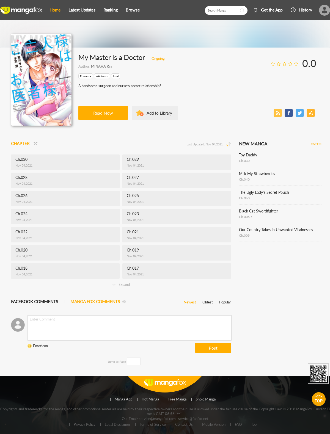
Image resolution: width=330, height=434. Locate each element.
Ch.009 (244, 235)
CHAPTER (25, 143)
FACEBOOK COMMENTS (34, 301)
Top (254, 424)
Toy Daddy (248, 155)
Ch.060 (244, 198)
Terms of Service (153, 424)
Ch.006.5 (245, 217)
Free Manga (177, 399)
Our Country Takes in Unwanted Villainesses (276, 229)
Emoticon (40, 346)
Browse (133, 9)
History (305, 9)
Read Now (103, 112)
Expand (121, 284)
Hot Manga (150, 399)
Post (213, 347)
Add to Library (159, 112)
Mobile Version (214, 424)
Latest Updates (81, 9)
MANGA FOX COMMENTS (98, 301)
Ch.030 (244, 161)
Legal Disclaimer (117, 424)
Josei (116, 76)
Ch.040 (244, 179)
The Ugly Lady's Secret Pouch (264, 192)
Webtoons (102, 76)
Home (55, 9)
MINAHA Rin (101, 66)
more (314, 143)
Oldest (207, 301)
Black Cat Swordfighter (258, 211)
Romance (85, 76)
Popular (225, 301)
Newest (190, 301)
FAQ (238, 424)
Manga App (123, 399)
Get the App (271, 9)
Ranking (110, 9)
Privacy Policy (84, 424)
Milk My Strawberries (257, 173)
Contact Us (184, 424)
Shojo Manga (206, 399)
